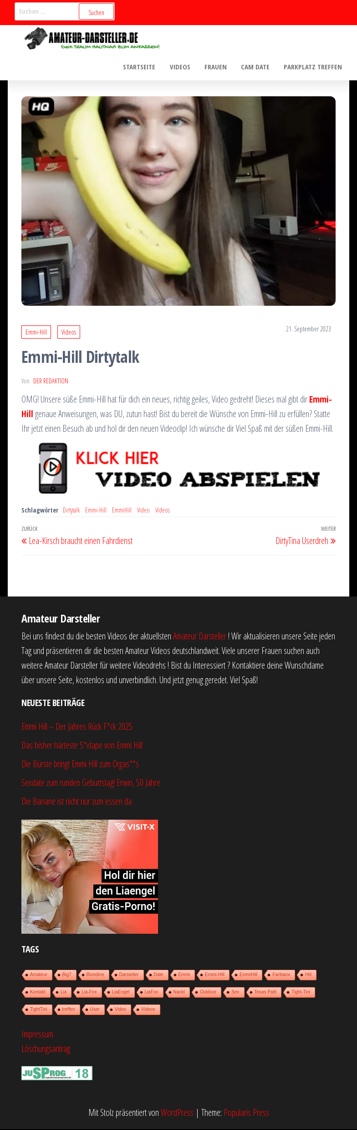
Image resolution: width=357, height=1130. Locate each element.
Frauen (217, 66)
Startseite (142, 66)
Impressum (37, 1034)
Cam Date (256, 66)
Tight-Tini (300, 992)
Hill (308, 975)
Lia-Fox (89, 992)
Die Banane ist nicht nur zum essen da (76, 801)
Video (143, 510)
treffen (68, 1009)
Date (158, 975)
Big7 (66, 975)
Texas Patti (266, 992)
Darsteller (129, 975)
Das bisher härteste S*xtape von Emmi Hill (82, 745)
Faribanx (281, 975)
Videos (182, 66)
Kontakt (38, 992)
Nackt (179, 992)
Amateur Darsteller (199, 636)
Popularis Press (246, 1113)
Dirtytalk (71, 510)
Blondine (95, 975)
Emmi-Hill (36, 333)
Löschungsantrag (45, 1049)
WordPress (177, 1113)
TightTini (38, 1009)
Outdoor (208, 992)
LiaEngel (121, 992)
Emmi (184, 975)
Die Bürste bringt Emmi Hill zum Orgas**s (80, 764)
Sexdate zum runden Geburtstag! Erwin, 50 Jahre (90, 783)
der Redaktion (50, 381)
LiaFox (151, 992)
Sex (235, 992)
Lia (63, 992)
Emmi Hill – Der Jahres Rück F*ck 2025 (77, 727)
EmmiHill (122, 510)
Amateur (38, 975)
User (95, 1009)
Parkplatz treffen (313, 66)
